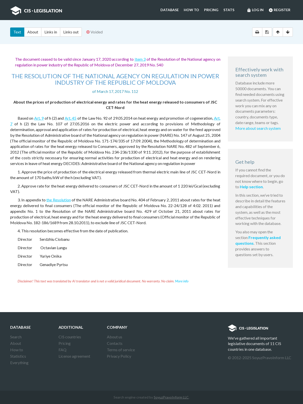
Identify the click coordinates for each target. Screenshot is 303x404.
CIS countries (70, 336)
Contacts (114, 343)
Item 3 (140, 59)
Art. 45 (70, 118)
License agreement (74, 356)
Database (169, 10)
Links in (50, 31)
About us (114, 336)
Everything (19, 362)
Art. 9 (39, 118)
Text (17, 31)
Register (279, 10)
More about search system (258, 128)
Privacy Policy (119, 356)
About (32, 31)
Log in (255, 10)
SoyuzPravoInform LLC (171, 397)
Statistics (18, 356)
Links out (71, 31)
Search (16, 336)
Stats (228, 10)
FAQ (62, 349)
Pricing (211, 10)
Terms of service (121, 349)
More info (181, 281)
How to (191, 10)
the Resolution (58, 199)
